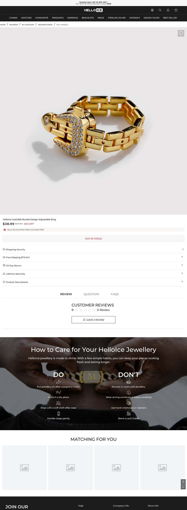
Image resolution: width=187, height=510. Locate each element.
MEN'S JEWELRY (17, 10)
